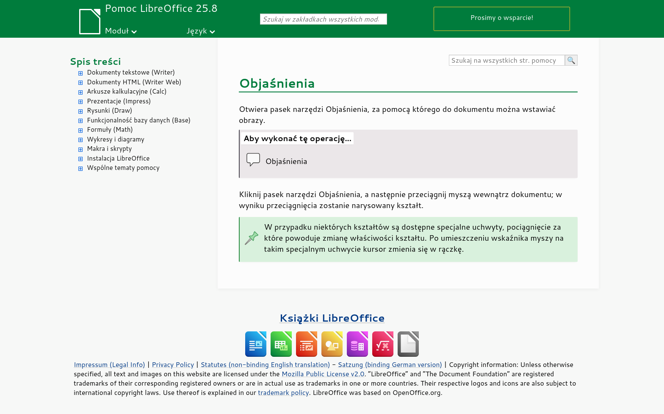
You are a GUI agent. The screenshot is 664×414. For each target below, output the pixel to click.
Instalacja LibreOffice (118, 158)
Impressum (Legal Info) (109, 364)
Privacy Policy (173, 364)
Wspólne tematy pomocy (123, 167)
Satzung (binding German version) (390, 364)
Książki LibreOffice (332, 317)
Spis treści (95, 61)
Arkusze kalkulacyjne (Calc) (127, 91)
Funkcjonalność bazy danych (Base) (139, 120)
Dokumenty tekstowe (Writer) (131, 72)
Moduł (117, 30)
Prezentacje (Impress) (119, 101)
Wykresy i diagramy (115, 139)
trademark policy (283, 392)
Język (196, 30)
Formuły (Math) (110, 129)
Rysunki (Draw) (109, 110)
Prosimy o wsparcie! (502, 17)
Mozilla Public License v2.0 (323, 373)
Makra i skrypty (109, 148)
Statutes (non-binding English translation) (265, 364)
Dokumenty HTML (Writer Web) (134, 82)
